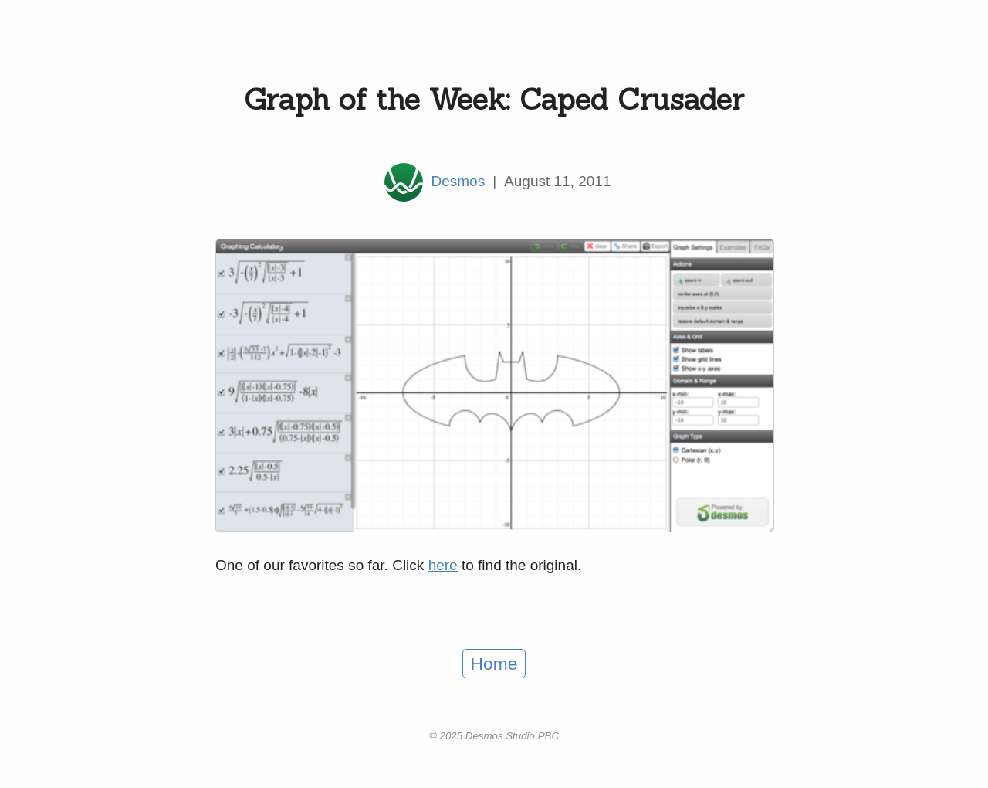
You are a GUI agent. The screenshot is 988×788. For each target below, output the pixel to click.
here (443, 565)
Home (494, 664)
